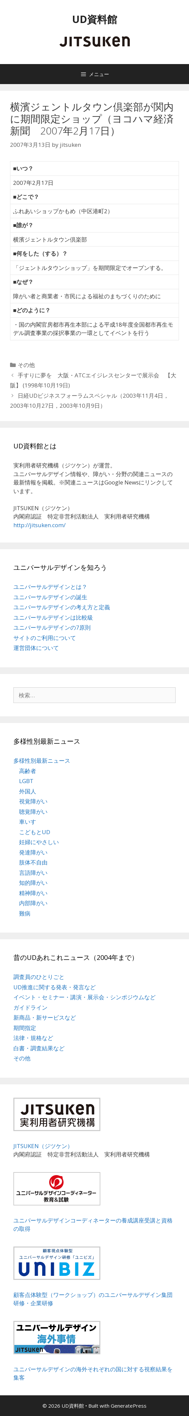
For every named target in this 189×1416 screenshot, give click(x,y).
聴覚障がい (33, 811)
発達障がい (33, 852)
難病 (24, 913)
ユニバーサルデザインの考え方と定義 (61, 607)
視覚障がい (33, 801)
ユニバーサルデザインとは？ (50, 587)
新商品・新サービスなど (44, 1017)
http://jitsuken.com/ (39, 525)
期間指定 (24, 1028)
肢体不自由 (33, 862)
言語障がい (33, 872)
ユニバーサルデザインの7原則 (52, 627)
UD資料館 (94, 19)
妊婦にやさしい (39, 842)
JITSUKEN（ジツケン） (43, 1146)
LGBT (26, 781)
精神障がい (33, 893)
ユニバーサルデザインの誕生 (50, 597)
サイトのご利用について (44, 638)
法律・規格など (33, 1038)
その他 (26, 365)
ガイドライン (30, 1007)
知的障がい (33, 883)
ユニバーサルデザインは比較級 (53, 617)
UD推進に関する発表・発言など (54, 987)
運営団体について (36, 648)
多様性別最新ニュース (41, 760)
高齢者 (27, 771)
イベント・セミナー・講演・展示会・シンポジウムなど (84, 997)
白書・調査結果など (39, 1048)
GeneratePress (129, 1405)
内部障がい (33, 903)
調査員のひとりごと (39, 977)
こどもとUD (34, 832)
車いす (27, 821)
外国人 (27, 791)
